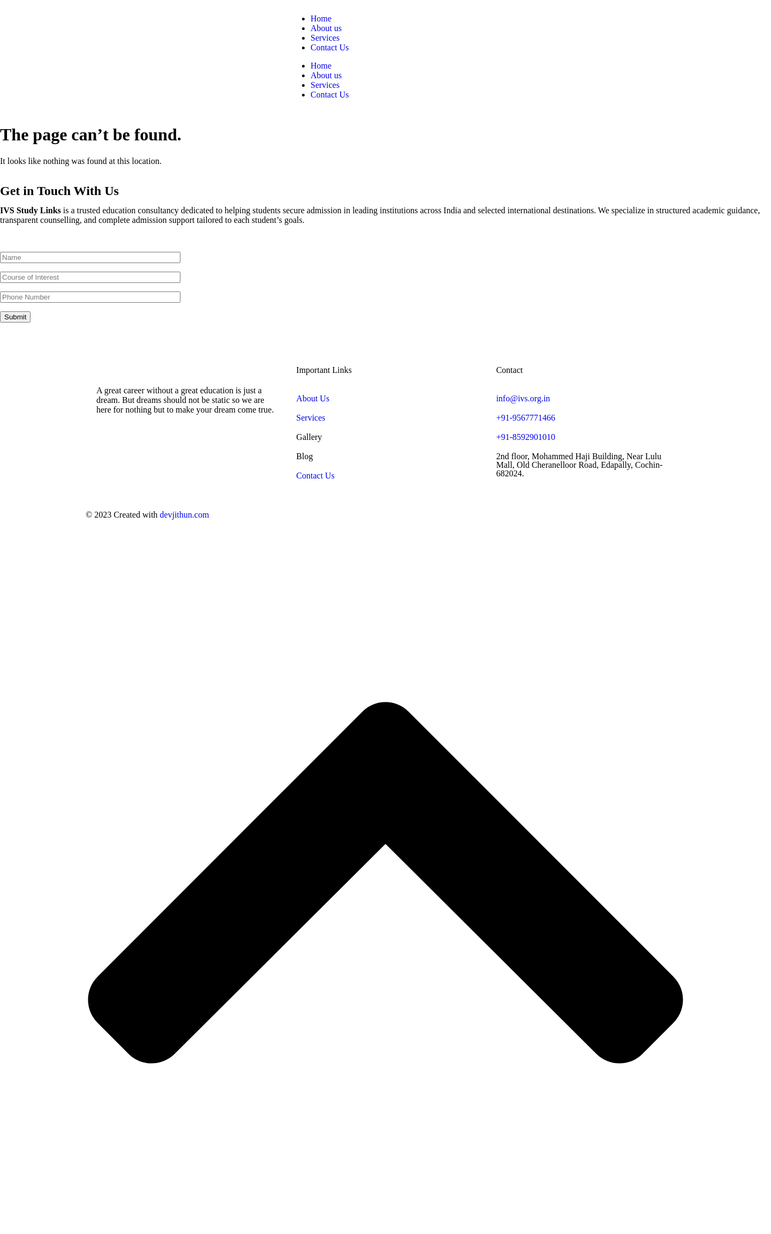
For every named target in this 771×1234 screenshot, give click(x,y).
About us (326, 28)
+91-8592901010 (525, 437)
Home (321, 18)
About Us (312, 398)
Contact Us (330, 47)
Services (325, 37)
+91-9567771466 (525, 417)
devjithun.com (184, 514)
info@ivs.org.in (523, 398)
